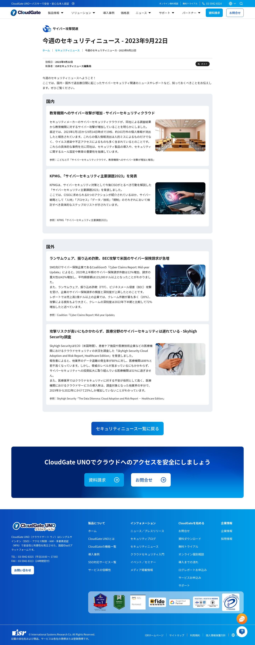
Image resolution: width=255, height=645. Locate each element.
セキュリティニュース (67, 50)
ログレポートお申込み (192, 570)
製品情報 (53, 13)
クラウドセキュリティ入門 (147, 554)
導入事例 (108, 13)
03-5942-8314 (212, 3)
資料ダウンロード (189, 538)
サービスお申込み (189, 577)
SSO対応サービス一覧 (102, 562)
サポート (164, 13)
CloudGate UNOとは (101, 538)
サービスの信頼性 (99, 570)
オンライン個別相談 (191, 554)
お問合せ (235, 13)
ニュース (141, 13)
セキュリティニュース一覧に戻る (127, 428)
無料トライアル (190, 3)
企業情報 (226, 531)
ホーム (46, 50)
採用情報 (226, 538)
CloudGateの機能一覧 (102, 546)
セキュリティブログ (143, 538)
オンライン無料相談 (168, 3)
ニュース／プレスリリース (147, 531)
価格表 (125, 13)
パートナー (189, 13)
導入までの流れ (188, 562)
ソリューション (81, 13)
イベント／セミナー (143, 562)
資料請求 (214, 13)
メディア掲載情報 (142, 570)
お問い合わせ (22, 570)
